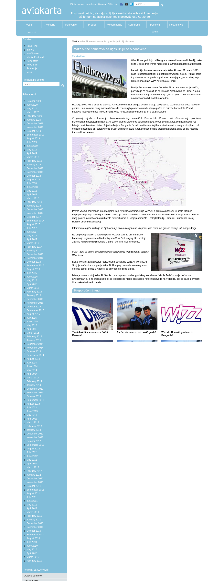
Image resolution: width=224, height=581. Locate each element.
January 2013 (34, 430)
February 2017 (34, 246)
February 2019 (34, 161)
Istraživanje (33, 53)
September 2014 (35, 355)
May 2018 (32, 190)
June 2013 (32, 411)
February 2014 (34, 381)
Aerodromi (134, 24)
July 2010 (32, 542)
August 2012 (33, 448)
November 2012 (35, 437)
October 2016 (34, 261)
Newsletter (91, 4)
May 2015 (32, 325)
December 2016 (35, 254)
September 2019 (35, 134)
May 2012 (32, 459)
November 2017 (35, 213)
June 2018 (32, 187)
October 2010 (34, 530)
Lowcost (31, 32)
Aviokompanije (113, 24)
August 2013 (33, 403)
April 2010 (32, 553)
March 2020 (33, 112)
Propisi (92, 24)
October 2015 (34, 306)
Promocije (32, 68)
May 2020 (32, 108)
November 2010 (35, 527)
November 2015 (35, 303)
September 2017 (35, 220)
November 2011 (35, 482)
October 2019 (34, 131)
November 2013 (35, 392)
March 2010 (33, 557)
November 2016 (35, 258)
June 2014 (32, 366)
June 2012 (32, 456)
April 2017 (32, 239)
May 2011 (32, 504)
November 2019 (35, 127)
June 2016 (32, 276)
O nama (102, 4)
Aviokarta (50, 24)
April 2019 (32, 153)
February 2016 (34, 291)
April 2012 (32, 463)
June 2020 (32, 104)
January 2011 (34, 519)
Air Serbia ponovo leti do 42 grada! (136, 332)
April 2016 (32, 284)
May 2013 (32, 415)
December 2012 (35, 433)
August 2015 (33, 314)
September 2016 (35, 265)
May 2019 (32, 149)
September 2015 (35, 310)
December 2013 (35, 388)
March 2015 (33, 332)
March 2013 (33, 422)
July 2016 (32, 273)
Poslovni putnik (155, 25)
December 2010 (35, 523)
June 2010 (32, 545)
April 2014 (32, 374)
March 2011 (33, 512)
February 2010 (34, 560)
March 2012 (33, 467)
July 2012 (32, 452)
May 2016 (32, 280)
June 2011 (32, 501)
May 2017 (32, 235)
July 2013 (32, 407)
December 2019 (35, 123)
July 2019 (32, 142)
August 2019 (33, 138)
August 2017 (33, 224)
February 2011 (34, 516)
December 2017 (35, 209)
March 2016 (33, 288)
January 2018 (34, 205)
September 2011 (35, 489)
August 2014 (33, 359)
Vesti (29, 24)
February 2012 (34, 471)
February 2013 (34, 426)
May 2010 (32, 549)
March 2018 (33, 198)
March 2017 (33, 243)
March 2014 (33, 377)
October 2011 (34, 486)
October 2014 (34, 351)
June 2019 (32, 146)
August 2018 (33, 179)
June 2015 (32, 321)
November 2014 (35, 347)
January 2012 (34, 474)
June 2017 (32, 232)
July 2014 (32, 362)
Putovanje (71, 24)
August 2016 (33, 269)
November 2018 (35, 172)
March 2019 (33, 157)
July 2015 (32, 317)
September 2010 (35, 534)
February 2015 (34, 336)
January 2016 (34, 295)
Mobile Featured (35, 57)
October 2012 (34, 441)
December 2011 (35, 478)
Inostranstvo (176, 24)
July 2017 (32, 228)
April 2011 (32, 508)
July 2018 (32, 183)
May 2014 (32, 370)
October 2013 (34, 396)
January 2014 (34, 385)
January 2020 (34, 119)
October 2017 (34, 217)
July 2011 (32, 497)
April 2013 (32, 418)
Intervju (30, 49)
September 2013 (35, 400)
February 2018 (34, 202)
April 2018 (32, 194)
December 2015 (35, 299)
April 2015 (32, 329)
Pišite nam (113, 4)
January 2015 (34, 340)
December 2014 (35, 344)
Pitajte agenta (77, 4)
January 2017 (34, 250)
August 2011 (33, 493)
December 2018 (35, 168)
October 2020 (34, 101)
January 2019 (34, 164)
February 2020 (34, 116)
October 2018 (34, 175)
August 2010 (33, 538)
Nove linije (32, 64)
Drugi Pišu (32, 46)
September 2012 (35, 445)
